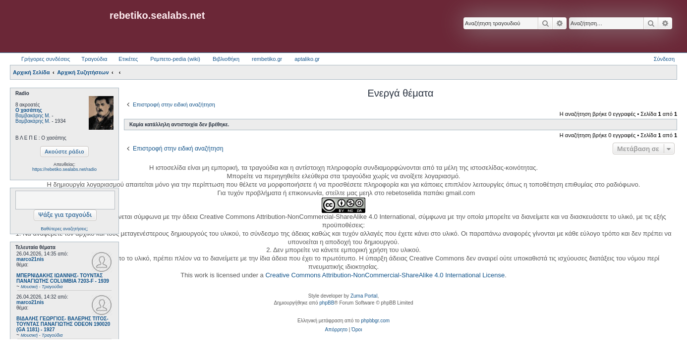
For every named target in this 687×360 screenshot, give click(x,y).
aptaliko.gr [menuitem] (307, 59)
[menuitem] (336, 329)
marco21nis (30, 259)
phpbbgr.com (375, 320)
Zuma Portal (363, 296)
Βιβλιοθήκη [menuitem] (226, 59)
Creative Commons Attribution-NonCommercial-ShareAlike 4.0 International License (385, 275)
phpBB (326, 303)
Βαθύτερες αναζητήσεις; (64, 228)
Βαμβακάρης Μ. (32, 115)
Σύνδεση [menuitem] (664, 59)
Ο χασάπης (28, 110)
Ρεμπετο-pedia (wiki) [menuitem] (175, 59)
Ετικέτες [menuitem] (128, 59)
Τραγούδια (94, 59)
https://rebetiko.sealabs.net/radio (64, 169)
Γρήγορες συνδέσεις (45, 59)
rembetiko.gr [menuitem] (267, 59)
